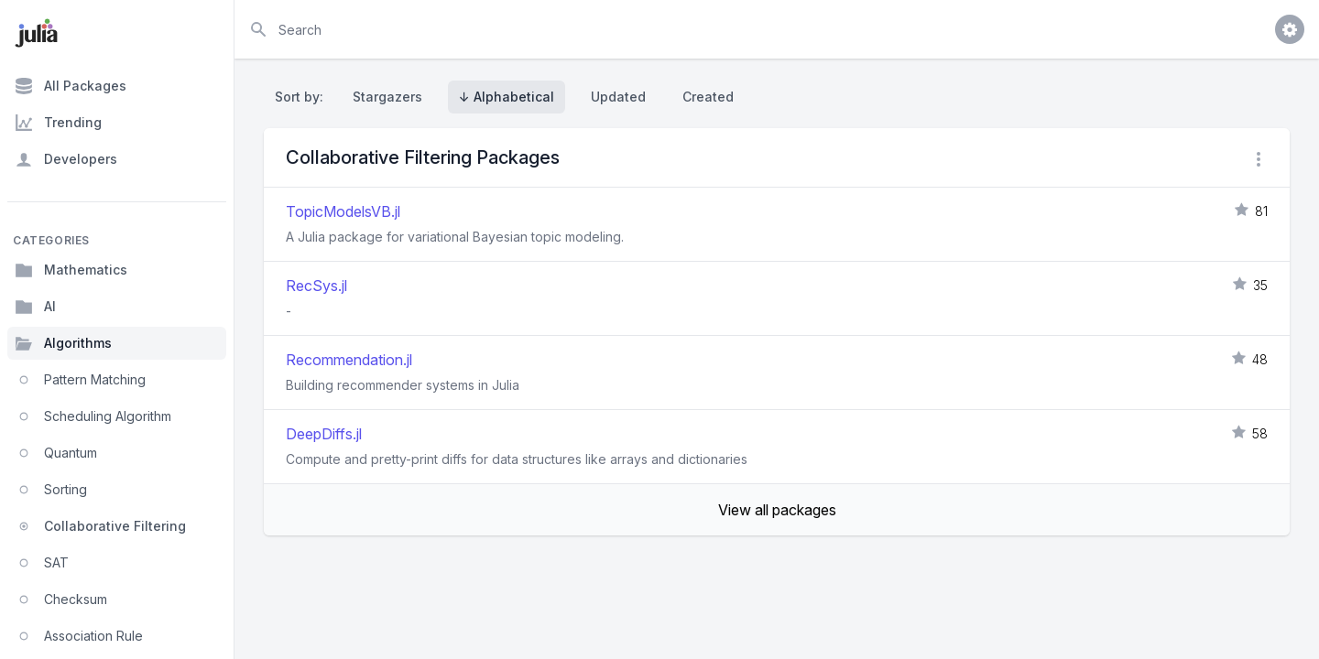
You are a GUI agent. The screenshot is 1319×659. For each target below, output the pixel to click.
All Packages (70, 86)
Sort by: (303, 96)
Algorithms (63, 343)
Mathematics (71, 270)
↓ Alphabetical (506, 96)
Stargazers (387, 96)
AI (35, 306)
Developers (66, 159)
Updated (618, 96)
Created (708, 96)
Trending (58, 122)
